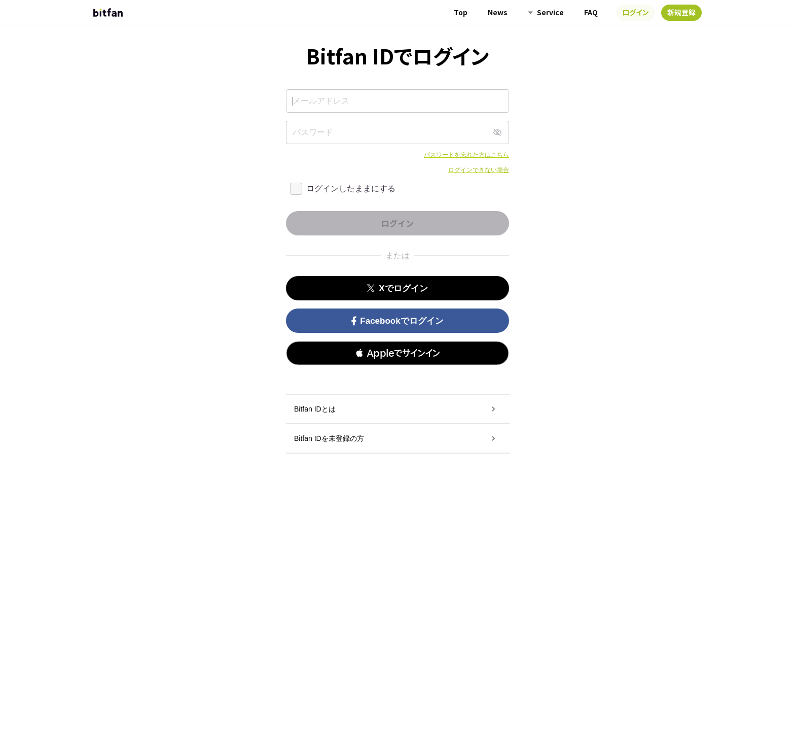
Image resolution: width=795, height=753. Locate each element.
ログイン (635, 12)
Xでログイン (397, 288)
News (498, 12)
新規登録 (681, 12)
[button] (397, 353)
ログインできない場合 (478, 170)
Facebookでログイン (397, 321)
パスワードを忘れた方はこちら (466, 154)
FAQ (591, 12)
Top (460, 12)
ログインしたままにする (350, 188)
